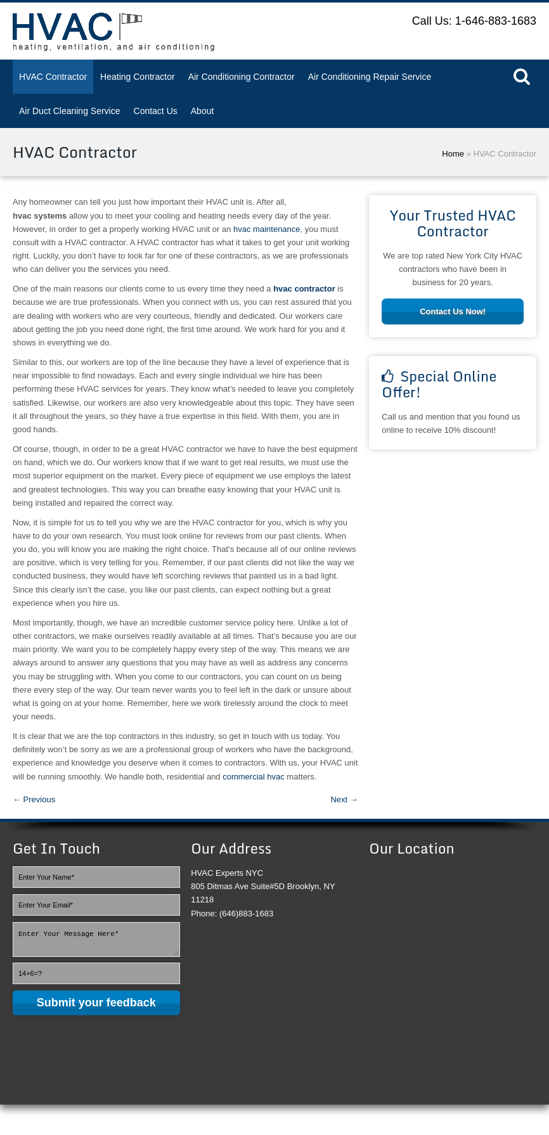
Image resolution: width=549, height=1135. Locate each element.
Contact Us (156, 111)
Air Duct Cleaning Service (69, 111)
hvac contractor (304, 288)
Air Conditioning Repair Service (370, 77)
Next (344, 799)
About (202, 111)
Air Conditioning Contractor (241, 77)
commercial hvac (254, 776)
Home (453, 153)
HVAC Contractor (53, 77)
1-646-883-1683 (495, 21)
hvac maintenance (266, 229)
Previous (34, 799)
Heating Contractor (137, 77)
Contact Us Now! (453, 311)
